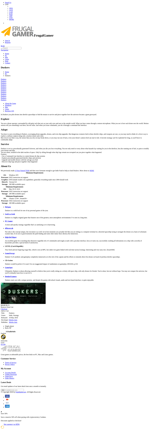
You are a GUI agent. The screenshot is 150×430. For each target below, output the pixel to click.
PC (6, 55)
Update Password (11, 374)
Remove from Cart (7, 307)
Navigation (4, 50)
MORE (11, 19)
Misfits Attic (13, 320)
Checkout (4, 309)
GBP (10, 16)
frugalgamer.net (21, 392)
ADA (11, 8)
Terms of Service (10, 362)
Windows (8, 105)
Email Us (8, 2)
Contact (7, 63)
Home (7, 54)
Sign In (7, 40)
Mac (6, 57)
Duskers (3, 79)
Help (6, 61)
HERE (92, 170)
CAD (11, 12)
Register (8, 42)
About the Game (10, 103)
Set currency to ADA (11, 424)
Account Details (10, 372)
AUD (11, 10)
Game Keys (9, 376)
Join (3, 390)
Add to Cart (5, 311)
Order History (9, 378)
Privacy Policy (10, 364)
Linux (7, 59)
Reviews (9, 111)
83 (3, 344)
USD (10, 17)
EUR (10, 14)
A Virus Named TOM (22, 170)
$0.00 (3, 46)
